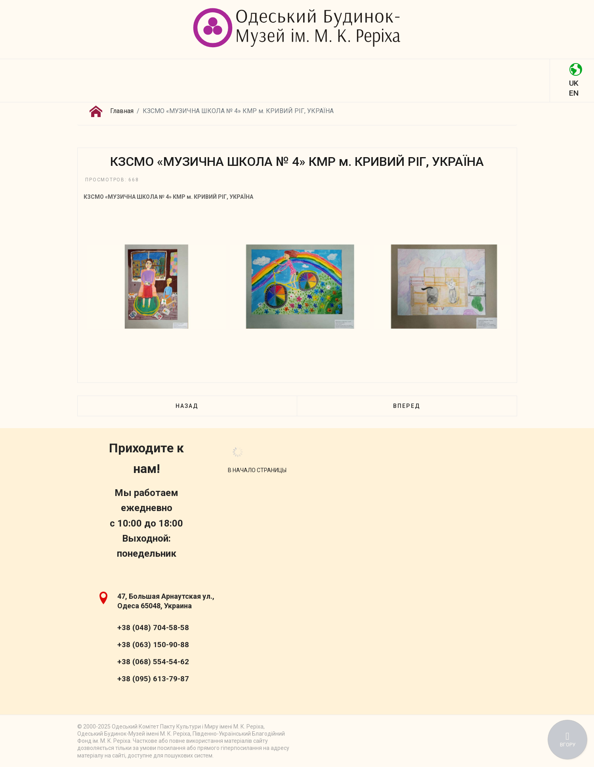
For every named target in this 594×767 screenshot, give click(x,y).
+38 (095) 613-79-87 (153, 679)
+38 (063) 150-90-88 (153, 644)
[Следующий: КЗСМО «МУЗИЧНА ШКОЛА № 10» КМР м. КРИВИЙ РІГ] (406, 406)
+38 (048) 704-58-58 (153, 627)
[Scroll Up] (257, 470)
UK (574, 83)
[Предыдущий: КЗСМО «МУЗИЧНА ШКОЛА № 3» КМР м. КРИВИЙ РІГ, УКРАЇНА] (187, 406)
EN (574, 93)
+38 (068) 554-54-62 (153, 661)
